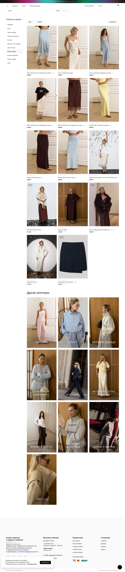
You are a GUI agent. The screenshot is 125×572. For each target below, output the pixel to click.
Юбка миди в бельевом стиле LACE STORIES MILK (103, 177)
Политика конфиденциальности (14, 570)
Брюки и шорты (11, 47)
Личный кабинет (77, 543)
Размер (40, 22)
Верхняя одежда (11, 32)
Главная (58, 10)
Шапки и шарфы (11, 59)
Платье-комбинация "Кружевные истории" (101, 73)
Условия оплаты (77, 549)
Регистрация (76, 541)
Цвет (30, 22)
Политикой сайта (32, 564)
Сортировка (112, 22)
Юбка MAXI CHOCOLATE (34, 230)
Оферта (103, 549)
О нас (100, 6)
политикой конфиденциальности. (28, 551)
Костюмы (9, 40)
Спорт (9, 28)
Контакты (103, 546)
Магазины (103, 543)
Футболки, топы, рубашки (14, 44)
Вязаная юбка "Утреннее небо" (67, 177)
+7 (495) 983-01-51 (50, 558)
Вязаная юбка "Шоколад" (35, 177)
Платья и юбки (11, 51)
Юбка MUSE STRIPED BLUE (67, 282)
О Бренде (103, 541)
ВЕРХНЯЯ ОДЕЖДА (35, 6)
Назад (9, 10)
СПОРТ (24, 6)
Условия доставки (78, 546)
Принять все (45, 562)
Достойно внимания (12, 55)
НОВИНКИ (15, 6)
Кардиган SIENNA (62, 229)
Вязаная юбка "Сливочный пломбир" (100, 125)
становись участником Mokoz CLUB (61, 1)
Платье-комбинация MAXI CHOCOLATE (101, 230)
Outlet (8, 63)
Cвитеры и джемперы (13, 36)
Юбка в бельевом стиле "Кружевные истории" (40, 73)
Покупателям (89, 6)
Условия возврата (78, 552)
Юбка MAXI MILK (32, 282)
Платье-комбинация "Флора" (66, 73)
